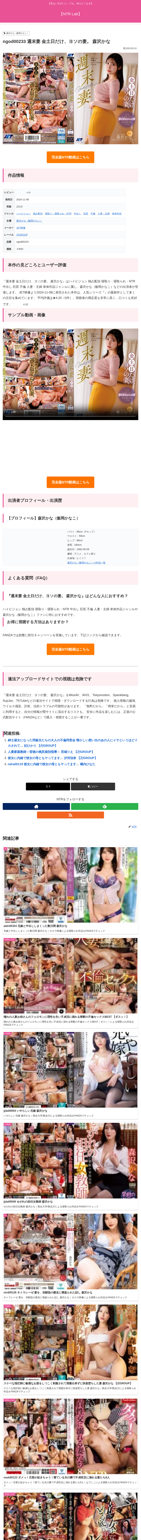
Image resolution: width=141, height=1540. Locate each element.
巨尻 (85, 213)
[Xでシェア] (48, 786)
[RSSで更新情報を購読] (70, 815)
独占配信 (38, 213)
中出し (77, 213)
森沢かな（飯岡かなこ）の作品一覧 (86, 562)
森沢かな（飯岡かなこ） (16, 33)
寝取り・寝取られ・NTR (58, 213)
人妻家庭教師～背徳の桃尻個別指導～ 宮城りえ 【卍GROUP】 (51, 752)
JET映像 (21, 227)
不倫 (93, 213)
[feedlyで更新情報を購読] (104, 806)
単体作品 (117, 213)
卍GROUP (22, 234)
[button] (93, 786)
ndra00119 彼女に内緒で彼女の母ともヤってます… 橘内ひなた (51, 764)
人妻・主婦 (104, 213)
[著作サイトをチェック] (36, 806)
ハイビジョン (23, 213)
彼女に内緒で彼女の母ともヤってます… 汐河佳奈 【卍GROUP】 (53, 758)
